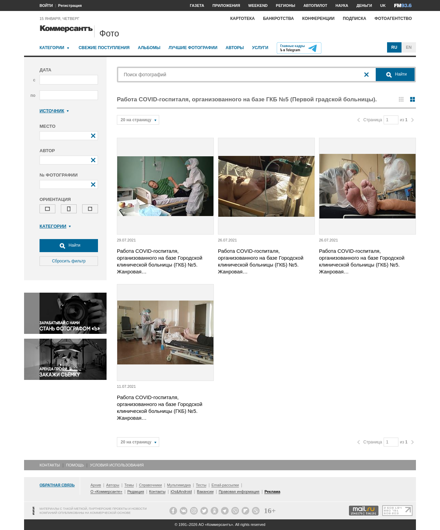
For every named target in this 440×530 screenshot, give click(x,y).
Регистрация (70, 5)
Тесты (201, 485)
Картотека (242, 18)
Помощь (75, 465)
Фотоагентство (393, 18)
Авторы (235, 47)
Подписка (354, 18)
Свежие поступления (104, 47)
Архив (95, 485)
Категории (52, 47)
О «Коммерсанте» (106, 491)
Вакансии (205, 491)
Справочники (150, 485)
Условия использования (117, 465)
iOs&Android (181, 491)
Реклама (272, 491)
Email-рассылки (225, 485)
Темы (129, 485)
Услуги (260, 47)
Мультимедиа (179, 485)
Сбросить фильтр (69, 261)
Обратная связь (57, 485)
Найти (68, 245)
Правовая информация (239, 491)
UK (383, 5)
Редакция (135, 491)
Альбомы (149, 47)
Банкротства (278, 18)
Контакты (50, 465)
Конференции (318, 18)
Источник (54, 110)
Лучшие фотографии (192, 47)
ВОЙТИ (46, 5)
